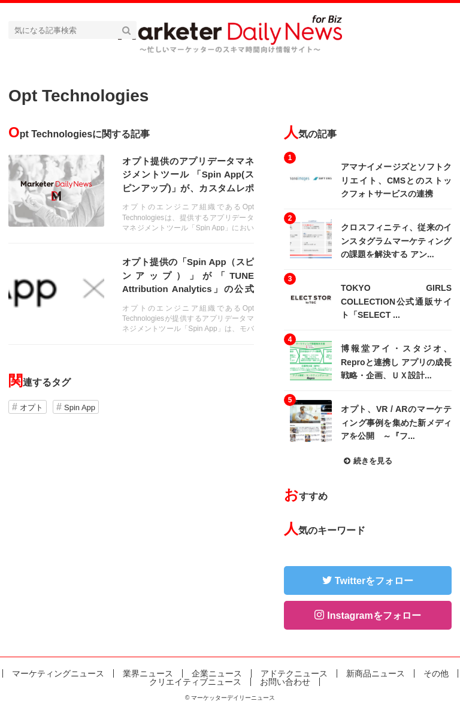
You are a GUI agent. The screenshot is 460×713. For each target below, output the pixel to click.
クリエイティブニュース (195, 682)
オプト (31, 407)
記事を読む (131, 193)
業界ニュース (148, 673)
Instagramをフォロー (373, 615)
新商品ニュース (375, 673)
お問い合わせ (285, 682)
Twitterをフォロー (374, 581)
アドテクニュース (294, 673)
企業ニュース (217, 673)
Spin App (79, 407)
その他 (436, 673)
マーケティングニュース (58, 673)
